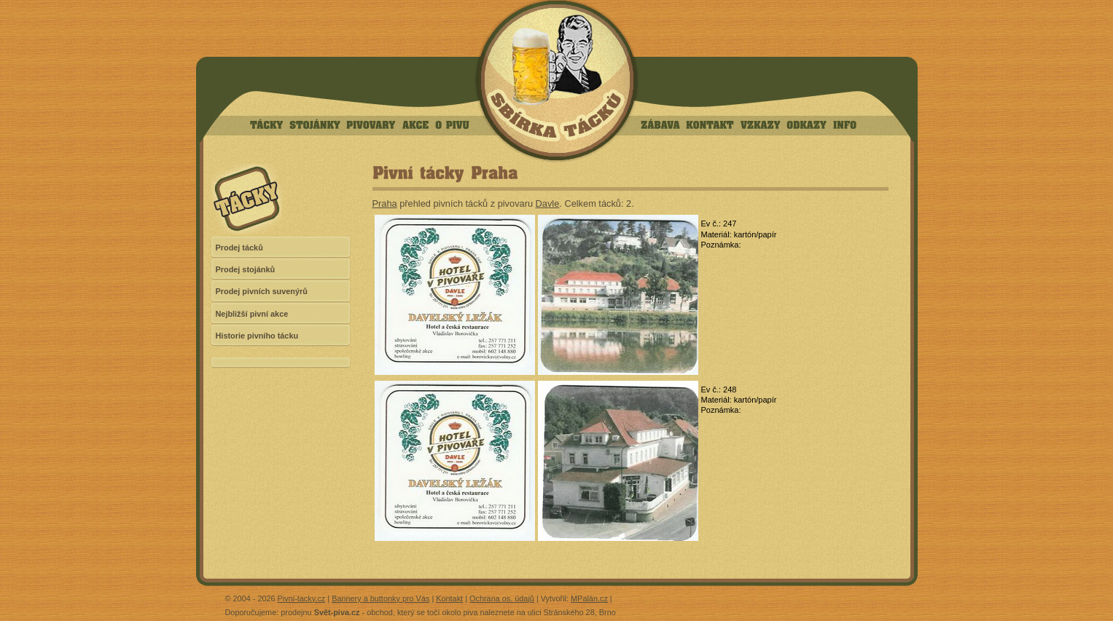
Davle (548, 203)
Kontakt (449, 598)
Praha (384, 203)
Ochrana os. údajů (501, 598)
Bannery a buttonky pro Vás (380, 598)
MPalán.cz (589, 598)
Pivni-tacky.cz (302, 598)
